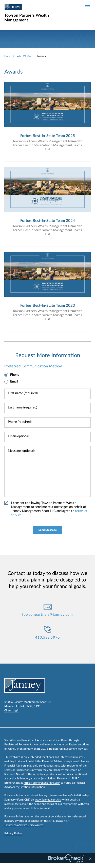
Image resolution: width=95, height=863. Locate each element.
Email (14, 381)
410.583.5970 (47, 637)
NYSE (29, 706)
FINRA (20, 706)
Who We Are (24, 56)
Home (7, 56)
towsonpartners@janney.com (47, 614)
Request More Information (47, 355)
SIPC (37, 706)
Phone (14, 374)
